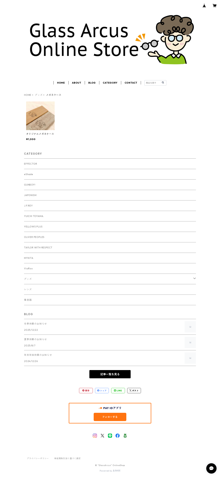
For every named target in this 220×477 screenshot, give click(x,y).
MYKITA (28, 258)
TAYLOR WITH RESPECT (38, 247)
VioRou (28, 268)
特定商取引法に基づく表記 (67, 458)
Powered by (110, 470)
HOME (61, 82)
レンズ (28, 289)
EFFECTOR (30, 163)
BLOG (92, 82)
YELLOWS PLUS (33, 226)
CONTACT (131, 82)
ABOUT (76, 82)
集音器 (28, 299)
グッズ (38, 94)
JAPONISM (30, 195)
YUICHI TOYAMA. (34, 216)
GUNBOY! (29, 184)
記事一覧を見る (110, 374)
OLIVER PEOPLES (34, 237)
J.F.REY (28, 205)
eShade (28, 174)
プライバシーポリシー (38, 458)
